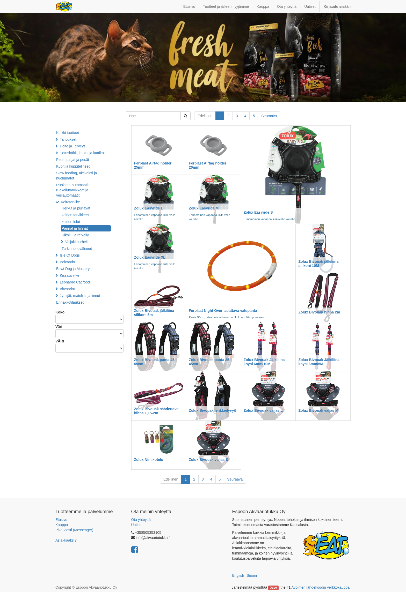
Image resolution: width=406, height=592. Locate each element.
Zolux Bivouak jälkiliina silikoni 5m (154, 313)
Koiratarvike (70, 202)
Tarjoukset (68, 139)
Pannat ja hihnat (75, 228)
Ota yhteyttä (141, 520)
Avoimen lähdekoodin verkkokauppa (320, 587)
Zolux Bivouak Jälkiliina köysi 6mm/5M (318, 362)
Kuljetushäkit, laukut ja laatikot (80, 153)
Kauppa (61, 525)
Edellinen (205, 116)
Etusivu (61, 520)
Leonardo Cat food (75, 282)
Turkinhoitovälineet (77, 248)
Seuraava (269, 116)
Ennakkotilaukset (70, 302)
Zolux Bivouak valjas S (208, 460)
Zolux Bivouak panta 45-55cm (155, 362)
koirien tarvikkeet (75, 215)
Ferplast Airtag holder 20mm (207, 165)
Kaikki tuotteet (67, 133)
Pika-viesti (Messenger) (74, 530)
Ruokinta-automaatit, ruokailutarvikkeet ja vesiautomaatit (73, 190)
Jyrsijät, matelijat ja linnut (80, 296)
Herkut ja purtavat (76, 208)
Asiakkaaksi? (66, 540)
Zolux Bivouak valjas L (263, 410)
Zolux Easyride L (148, 208)
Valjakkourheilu (77, 242)
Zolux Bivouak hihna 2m (319, 312)
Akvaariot (67, 289)
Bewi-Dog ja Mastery (73, 269)
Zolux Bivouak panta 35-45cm (209, 362)
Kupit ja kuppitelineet (73, 166)
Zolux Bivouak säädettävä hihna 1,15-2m (156, 411)
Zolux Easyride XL (149, 257)
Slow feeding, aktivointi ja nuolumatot (76, 175)
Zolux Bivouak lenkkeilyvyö (212, 410)
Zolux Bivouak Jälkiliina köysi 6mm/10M (264, 362)
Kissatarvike (69, 275)
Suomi (252, 575)
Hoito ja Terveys (72, 146)
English (238, 575)
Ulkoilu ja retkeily (75, 235)
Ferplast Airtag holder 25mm (153, 165)
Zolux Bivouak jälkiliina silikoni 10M (318, 263)
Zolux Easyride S (258, 212)
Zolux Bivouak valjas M (318, 410)
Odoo (273, 587)
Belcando (67, 262)
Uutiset (137, 525)
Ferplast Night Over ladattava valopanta (223, 311)
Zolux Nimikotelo (148, 460)
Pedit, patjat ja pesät (72, 160)
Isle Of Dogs (70, 255)
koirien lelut (71, 222)
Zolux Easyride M (204, 208)
